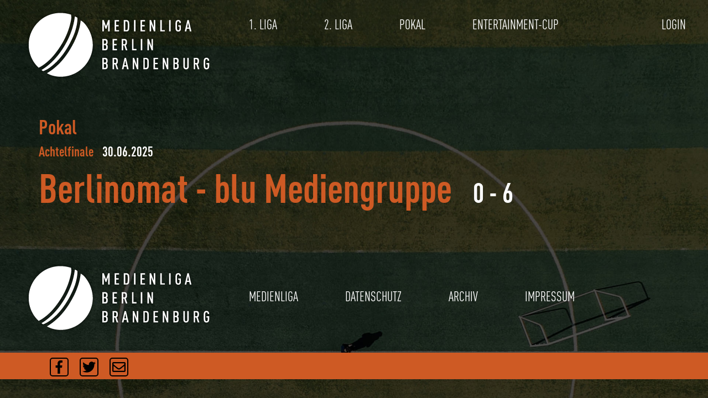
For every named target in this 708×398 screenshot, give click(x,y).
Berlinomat (113, 188)
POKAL (412, 24)
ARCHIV (463, 296)
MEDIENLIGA (273, 296)
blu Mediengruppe (333, 188)
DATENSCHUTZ (373, 296)
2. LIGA (338, 24)
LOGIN (674, 24)
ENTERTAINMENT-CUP (515, 24)
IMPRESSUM (550, 296)
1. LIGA (263, 24)
